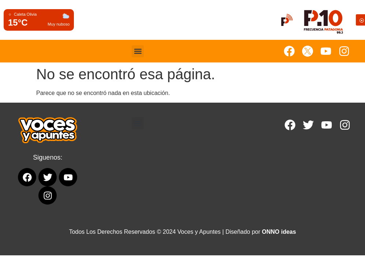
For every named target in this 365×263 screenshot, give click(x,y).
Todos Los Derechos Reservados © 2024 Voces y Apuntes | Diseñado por (182, 232)
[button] (138, 51)
